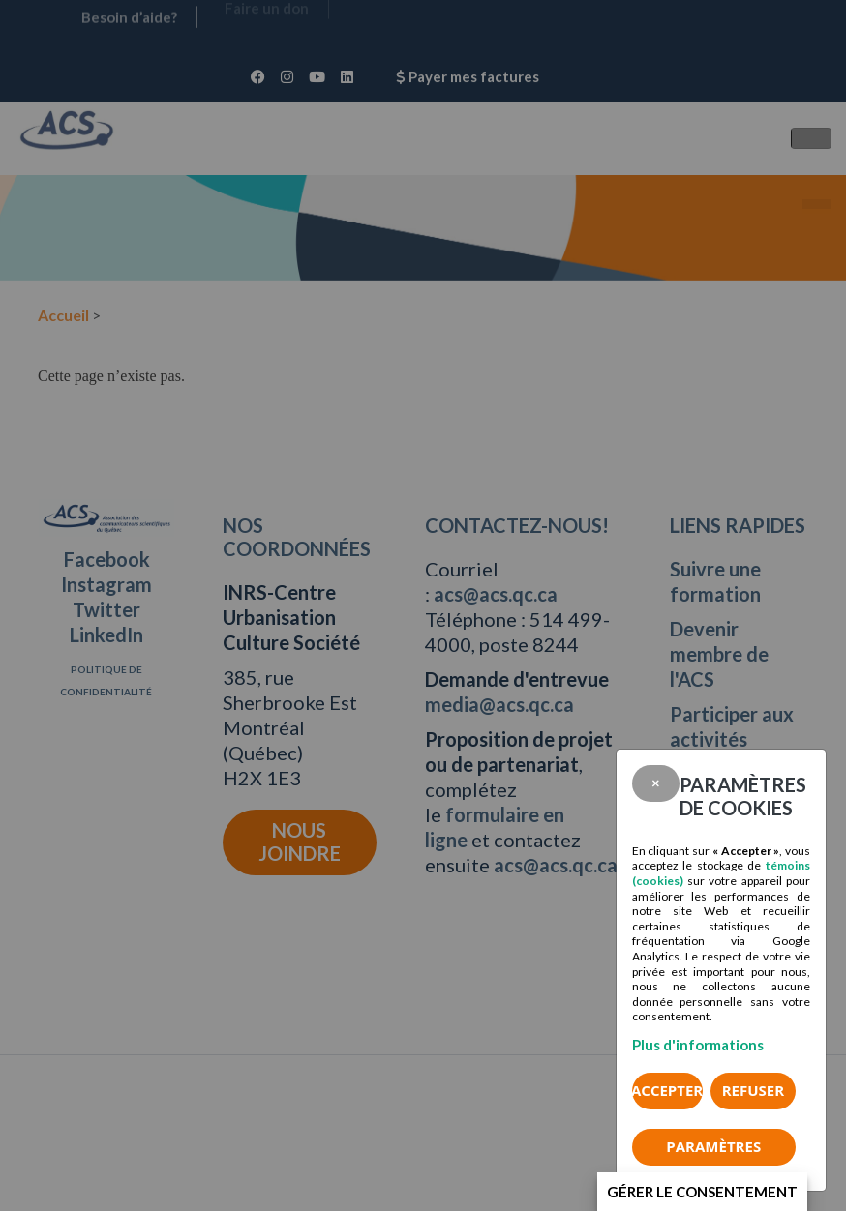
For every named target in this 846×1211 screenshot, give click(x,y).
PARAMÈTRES (713, 1146)
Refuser (753, 1090)
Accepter (667, 1090)
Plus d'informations (698, 1044)
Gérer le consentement (702, 1191)
